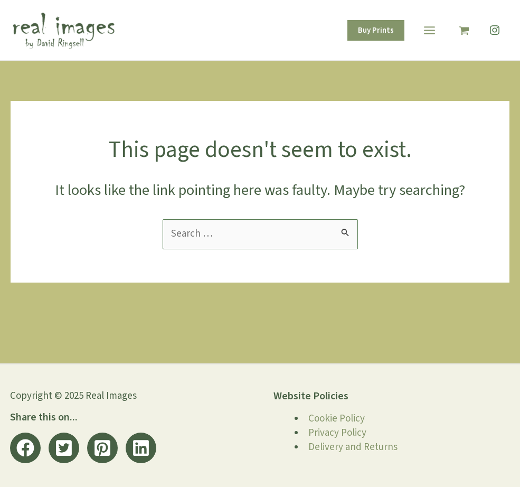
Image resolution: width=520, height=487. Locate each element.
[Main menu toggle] (429, 30)
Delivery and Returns (353, 447)
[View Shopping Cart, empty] (464, 30)
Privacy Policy (337, 433)
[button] (375, 30)
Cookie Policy (336, 418)
